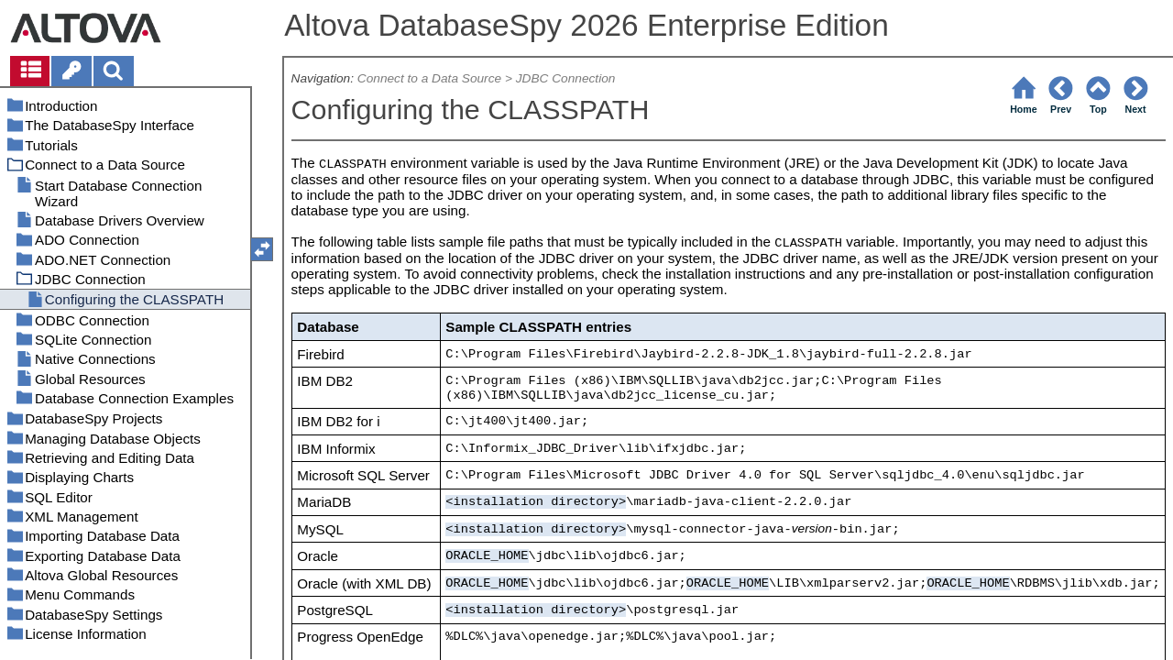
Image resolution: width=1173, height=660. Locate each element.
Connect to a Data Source (429, 78)
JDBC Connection (566, 78)
